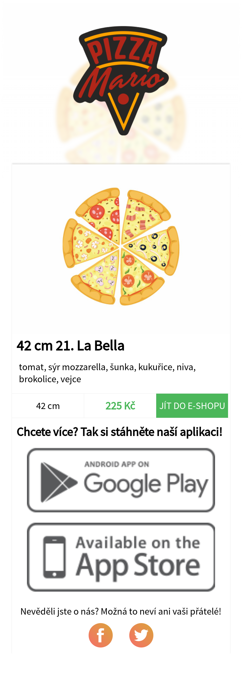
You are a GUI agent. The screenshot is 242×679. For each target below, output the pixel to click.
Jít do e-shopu (192, 406)
